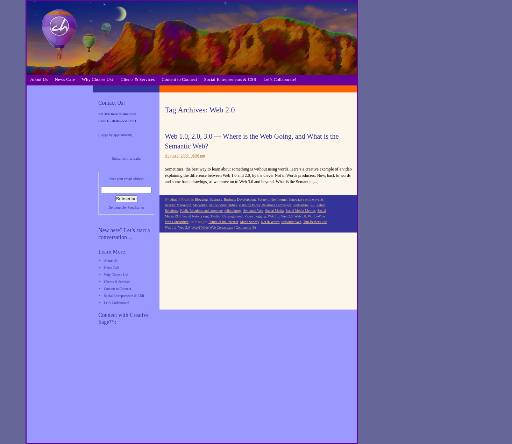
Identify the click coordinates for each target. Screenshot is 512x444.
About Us (39, 79)
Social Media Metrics (300, 211)
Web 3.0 (300, 216)
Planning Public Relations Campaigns (265, 205)
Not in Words (270, 222)
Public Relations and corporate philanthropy (211, 211)
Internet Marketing (178, 205)
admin (174, 199)
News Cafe (64, 79)
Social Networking (195, 216)
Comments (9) (246, 227)
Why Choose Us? (98, 79)
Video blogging (255, 216)
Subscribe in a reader (126, 158)
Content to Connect (179, 79)
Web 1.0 (273, 216)
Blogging (201, 199)
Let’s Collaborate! (279, 79)
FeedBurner (136, 207)
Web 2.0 (287, 216)
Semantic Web (253, 211)
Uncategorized (232, 216)
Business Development (240, 199)
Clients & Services (138, 79)
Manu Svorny (249, 222)
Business (215, 199)
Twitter (216, 216)
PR (313, 205)
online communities (223, 205)
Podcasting (301, 205)
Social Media (274, 211)
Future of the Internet (272, 199)
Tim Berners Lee (315, 222)
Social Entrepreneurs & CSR (230, 79)
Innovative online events (306, 199)
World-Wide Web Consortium (212, 227)
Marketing (200, 205)
